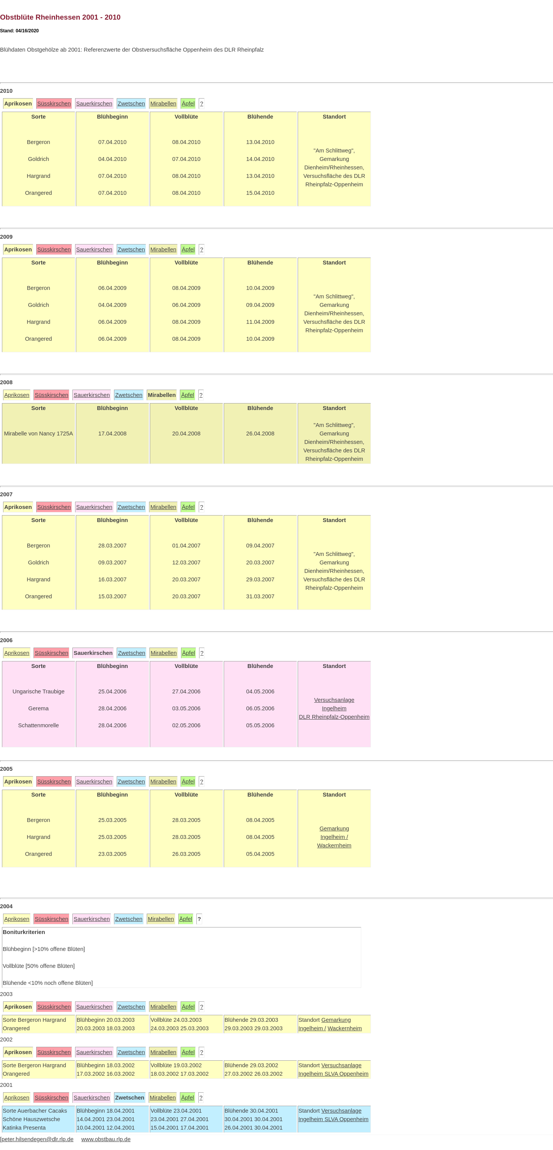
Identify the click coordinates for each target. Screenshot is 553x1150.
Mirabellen (163, 103)
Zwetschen (131, 103)
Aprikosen (16, 395)
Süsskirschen (54, 103)
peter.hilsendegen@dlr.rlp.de (38, 1139)
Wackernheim (345, 1028)
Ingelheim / (312, 1028)
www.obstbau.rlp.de (106, 1139)
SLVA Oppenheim (347, 1074)
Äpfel (188, 103)
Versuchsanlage (341, 1065)
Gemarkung (336, 1020)
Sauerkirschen (94, 103)
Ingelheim (311, 1074)
